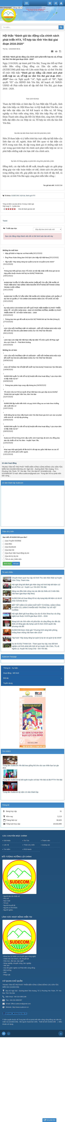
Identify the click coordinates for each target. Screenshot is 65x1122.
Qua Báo (7, 629)
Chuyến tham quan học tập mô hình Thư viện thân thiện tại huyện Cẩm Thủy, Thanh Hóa (37, 664)
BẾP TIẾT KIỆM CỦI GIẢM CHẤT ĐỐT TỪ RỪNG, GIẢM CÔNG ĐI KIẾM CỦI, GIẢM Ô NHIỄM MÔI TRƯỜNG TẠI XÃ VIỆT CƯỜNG (36, 692)
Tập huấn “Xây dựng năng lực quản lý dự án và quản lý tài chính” (37, 723)
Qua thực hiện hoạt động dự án (16, 638)
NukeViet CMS (32, 1107)
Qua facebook (9, 632)
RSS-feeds (28, 934)
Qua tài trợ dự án (10, 641)
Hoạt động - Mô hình (11, 758)
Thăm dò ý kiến (29, 930)
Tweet (5, 306)
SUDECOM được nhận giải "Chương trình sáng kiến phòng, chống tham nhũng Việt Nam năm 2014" (35, 716)
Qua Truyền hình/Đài (12, 626)
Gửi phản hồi (49, 1120)
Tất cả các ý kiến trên (12, 644)
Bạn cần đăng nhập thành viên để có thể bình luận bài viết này (29, 321)
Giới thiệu (7, 925)
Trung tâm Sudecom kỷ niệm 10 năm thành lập (20, 877)
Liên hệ (6, 930)
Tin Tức (26, 925)
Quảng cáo (46, 930)
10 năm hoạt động (9, 548)
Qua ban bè (8, 635)
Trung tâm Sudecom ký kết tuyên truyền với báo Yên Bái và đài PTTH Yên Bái (32, 865)
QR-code (7, 1098)
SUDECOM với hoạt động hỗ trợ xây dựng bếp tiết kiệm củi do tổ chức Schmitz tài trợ (37, 684)
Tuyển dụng (8, 768)
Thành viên (46, 925)
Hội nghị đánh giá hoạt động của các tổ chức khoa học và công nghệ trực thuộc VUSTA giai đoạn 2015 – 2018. (36, 700)
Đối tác (6, 763)
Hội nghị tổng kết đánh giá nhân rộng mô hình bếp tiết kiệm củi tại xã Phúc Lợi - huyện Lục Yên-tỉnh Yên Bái (36, 670)
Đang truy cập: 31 (19, 1098)
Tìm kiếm (7, 934)
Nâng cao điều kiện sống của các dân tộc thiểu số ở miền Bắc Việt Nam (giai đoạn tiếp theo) (35, 677)
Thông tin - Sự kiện (10, 753)
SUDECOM (51, 1107)
